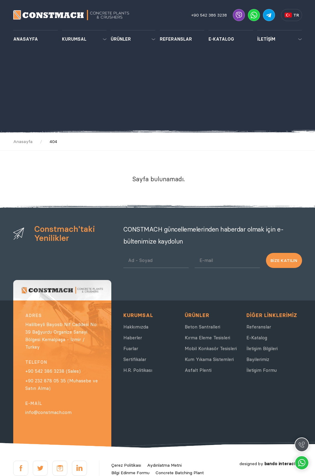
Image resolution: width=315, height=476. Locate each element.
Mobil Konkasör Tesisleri (211, 348)
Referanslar (258, 327)
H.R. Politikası (137, 370)
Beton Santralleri (202, 327)
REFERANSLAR (176, 39)
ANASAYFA (25, 39)
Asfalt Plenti (198, 370)
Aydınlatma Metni (164, 465)
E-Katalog (256, 338)
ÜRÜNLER (121, 39)
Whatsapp (302, 463)
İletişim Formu (261, 370)
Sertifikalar (134, 359)
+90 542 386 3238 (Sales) (53, 371)
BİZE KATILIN (283, 260)
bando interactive (283, 463)
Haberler (132, 338)
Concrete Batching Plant (180, 472)
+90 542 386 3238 (209, 15)
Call (302, 444)
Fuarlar (130, 348)
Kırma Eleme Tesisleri (207, 338)
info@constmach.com (48, 412)
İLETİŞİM (266, 39)
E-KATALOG (221, 39)
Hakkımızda (135, 327)
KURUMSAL (74, 39)
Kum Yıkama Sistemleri (209, 359)
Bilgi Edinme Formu (130, 472)
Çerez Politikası (126, 465)
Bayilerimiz (257, 359)
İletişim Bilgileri (262, 348)
